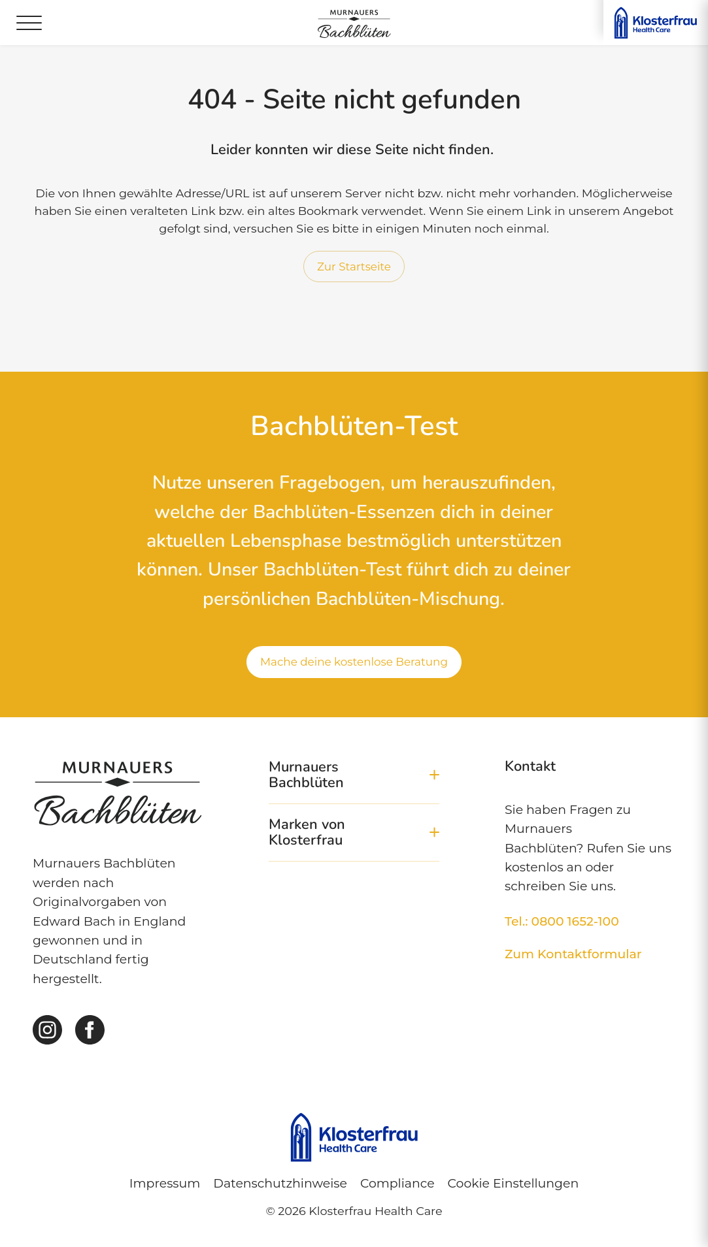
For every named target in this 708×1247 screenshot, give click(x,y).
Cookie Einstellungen (513, 1183)
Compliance (397, 1183)
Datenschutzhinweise (280, 1183)
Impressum (164, 1183)
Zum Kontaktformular (573, 954)
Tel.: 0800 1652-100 (562, 921)
